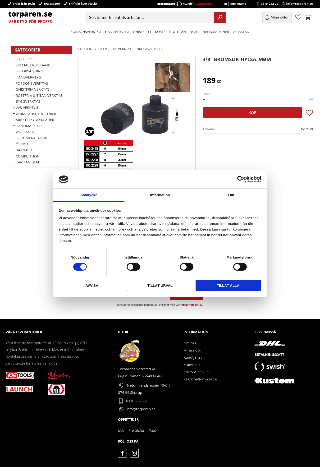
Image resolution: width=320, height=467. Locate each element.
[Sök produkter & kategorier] (149, 17)
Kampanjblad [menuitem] (28, 162)
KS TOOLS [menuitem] (24, 58)
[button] (298, 17)
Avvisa (91, 285)
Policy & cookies (196, 371)
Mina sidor (192, 350)
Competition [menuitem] (28, 156)
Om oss (189, 343)
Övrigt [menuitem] (22, 144)
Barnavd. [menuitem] (24, 150)
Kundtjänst (192, 357)
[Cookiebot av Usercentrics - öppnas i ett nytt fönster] (240, 179)
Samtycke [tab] (89, 195)
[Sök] (220, 17)
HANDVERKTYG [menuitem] (117, 31)
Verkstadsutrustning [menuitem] (37, 113)
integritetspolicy (191, 304)
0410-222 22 (269, 4)
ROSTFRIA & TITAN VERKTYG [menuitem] (39, 95)
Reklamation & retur (200, 379)
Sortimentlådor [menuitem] (31, 137)
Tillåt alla (228, 285)
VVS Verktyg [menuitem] (27, 107)
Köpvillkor (191, 364)
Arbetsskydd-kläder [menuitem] (35, 119)
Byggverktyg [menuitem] (28, 101)
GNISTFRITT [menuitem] (142, 31)
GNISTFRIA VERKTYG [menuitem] (32, 89)
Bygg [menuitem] (194, 31)
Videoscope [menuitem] (26, 131)
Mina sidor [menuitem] (280, 17)
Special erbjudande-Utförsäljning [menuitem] (35, 68)
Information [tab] (160, 195)
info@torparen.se (299, 4)
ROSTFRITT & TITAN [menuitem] (170, 31)
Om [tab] (231, 195)
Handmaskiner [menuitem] (215, 31)
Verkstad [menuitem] (241, 31)
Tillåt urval (160, 285)
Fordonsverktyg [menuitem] (86, 31)
